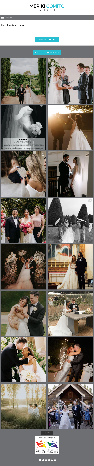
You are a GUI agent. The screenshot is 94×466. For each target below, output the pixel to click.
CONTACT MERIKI (47, 39)
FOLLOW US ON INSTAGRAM (47, 53)
